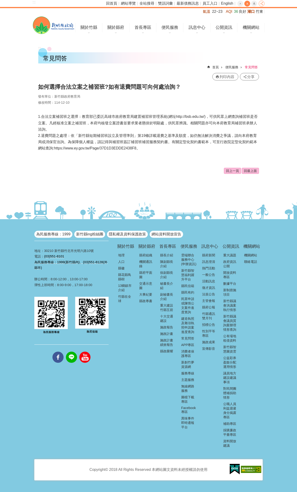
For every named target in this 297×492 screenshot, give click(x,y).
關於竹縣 (89, 27)
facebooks (58, 351)
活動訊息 (208, 281)
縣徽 (121, 268)
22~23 (217, 11)
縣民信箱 (187, 286)
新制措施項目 (229, 292)
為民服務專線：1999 (53, 234)
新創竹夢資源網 (187, 364)
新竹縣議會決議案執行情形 (229, 305)
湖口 (251, 11)
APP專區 (187, 345)
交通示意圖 (145, 286)
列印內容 (227, 77)
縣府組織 (145, 255)
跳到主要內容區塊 (2, 2)
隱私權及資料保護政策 (127, 234)
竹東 (259, 11)
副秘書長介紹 (166, 297)
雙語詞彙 (165, 3)
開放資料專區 (229, 275)
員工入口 (210, 3)
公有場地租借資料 (229, 338)
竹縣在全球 (124, 299)
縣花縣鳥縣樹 (124, 277)
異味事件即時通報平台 (187, 422)
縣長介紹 (166, 255)
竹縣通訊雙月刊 (208, 316)
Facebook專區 (188, 410)
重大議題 (229, 255)
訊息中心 (197, 27)
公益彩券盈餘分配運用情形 (229, 362)
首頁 (215, 67)
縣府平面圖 (145, 275)
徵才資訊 (208, 288)
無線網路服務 (187, 388)
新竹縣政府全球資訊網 (53, 25)
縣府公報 (208, 307)
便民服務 (169, 27)
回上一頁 (232, 171)
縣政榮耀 (166, 351)
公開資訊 (224, 27)
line (71, 351)
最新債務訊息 (188, 3)
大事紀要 (145, 294)
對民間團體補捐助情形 (229, 393)
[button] (235, 469)
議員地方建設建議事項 (229, 377)
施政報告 (166, 327)
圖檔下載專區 (187, 399)
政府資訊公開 (229, 264)
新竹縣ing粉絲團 (89, 234)
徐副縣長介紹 (166, 275)
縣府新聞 (208, 255)
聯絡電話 (250, 262)
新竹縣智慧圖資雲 (229, 349)
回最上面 (250, 171)
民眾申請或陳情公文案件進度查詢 (187, 305)
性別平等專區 (208, 333)
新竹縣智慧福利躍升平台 (187, 275)
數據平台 (229, 283)
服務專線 (187, 373)
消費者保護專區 (187, 354)
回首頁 (111, 3)
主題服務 (187, 380)
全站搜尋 (146, 3)
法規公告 (208, 294)
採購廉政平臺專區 (229, 432)
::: (34, 2)
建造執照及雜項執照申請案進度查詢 (187, 325)
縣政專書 (145, 301)
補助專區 (229, 424)
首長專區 (143, 27)
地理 (121, 255)
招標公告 (208, 325)
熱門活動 (208, 268)
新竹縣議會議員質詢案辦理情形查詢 (229, 322)
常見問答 (251, 67)
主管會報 (208, 301)
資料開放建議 (229, 443)
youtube (85, 351)
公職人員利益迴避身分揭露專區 (229, 410)
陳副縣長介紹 (166, 264)
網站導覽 (128, 3)
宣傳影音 (208, 348)
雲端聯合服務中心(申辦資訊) (189, 259)
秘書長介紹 (166, 286)
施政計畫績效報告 (166, 342)
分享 (262, 4)
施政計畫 (166, 334)
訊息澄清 (208, 262)
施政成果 (208, 342)
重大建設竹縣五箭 (166, 308)
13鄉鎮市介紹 (125, 288)
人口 (121, 262)
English (227, 3)
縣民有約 (187, 292)
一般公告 (208, 275)
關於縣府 (115, 27)
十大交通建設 (166, 318)
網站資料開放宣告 (166, 234)
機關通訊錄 (145, 264)
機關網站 (251, 27)
